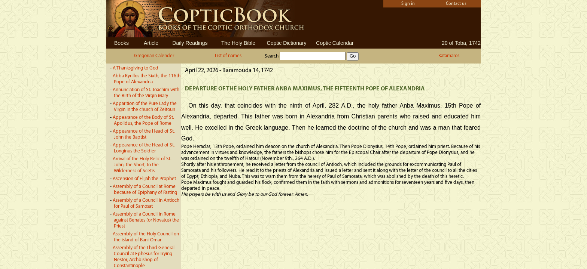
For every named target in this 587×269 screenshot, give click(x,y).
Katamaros (448, 55)
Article (151, 43)
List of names (228, 55)
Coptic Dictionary (287, 43)
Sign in (408, 3)
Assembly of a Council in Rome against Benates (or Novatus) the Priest (146, 220)
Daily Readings (189, 43)
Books (121, 43)
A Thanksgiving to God (135, 68)
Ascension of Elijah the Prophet (144, 178)
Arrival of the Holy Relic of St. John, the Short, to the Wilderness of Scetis (142, 165)
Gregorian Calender (154, 55)
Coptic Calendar (334, 43)
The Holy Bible (238, 43)
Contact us (456, 3)
